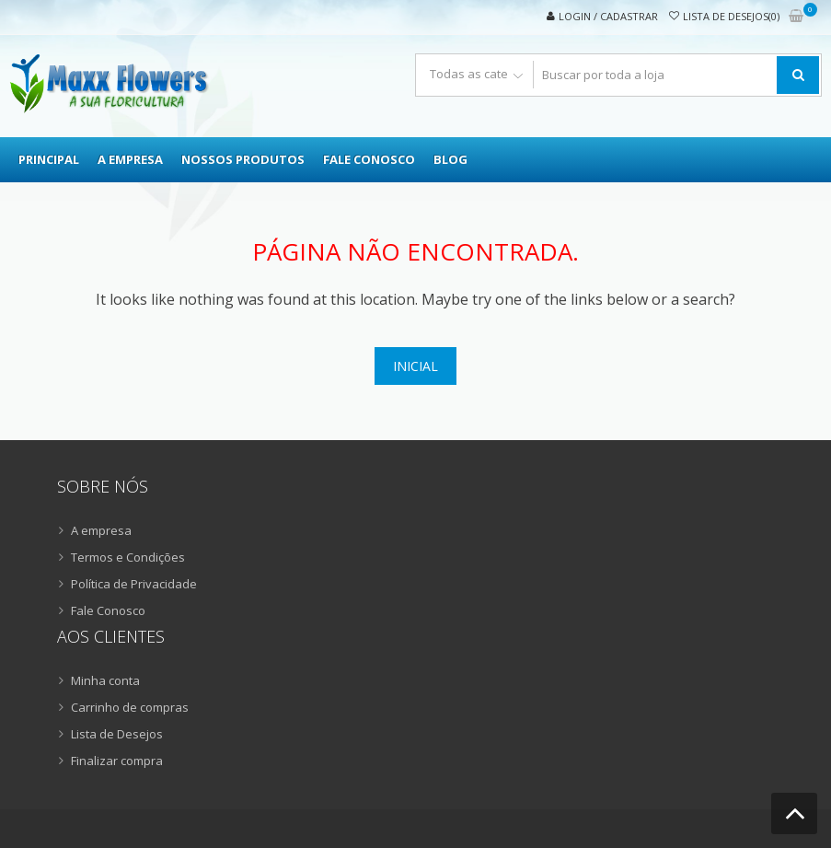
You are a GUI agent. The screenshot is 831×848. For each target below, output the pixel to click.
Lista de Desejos (117, 734)
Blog (450, 159)
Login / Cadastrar (608, 16)
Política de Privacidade (134, 583)
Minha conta (105, 680)
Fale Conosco (369, 159)
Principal (48, 159)
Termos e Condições (128, 557)
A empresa (130, 159)
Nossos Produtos (243, 159)
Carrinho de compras (130, 707)
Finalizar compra (117, 760)
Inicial (415, 366)
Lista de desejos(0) (731, 16)
